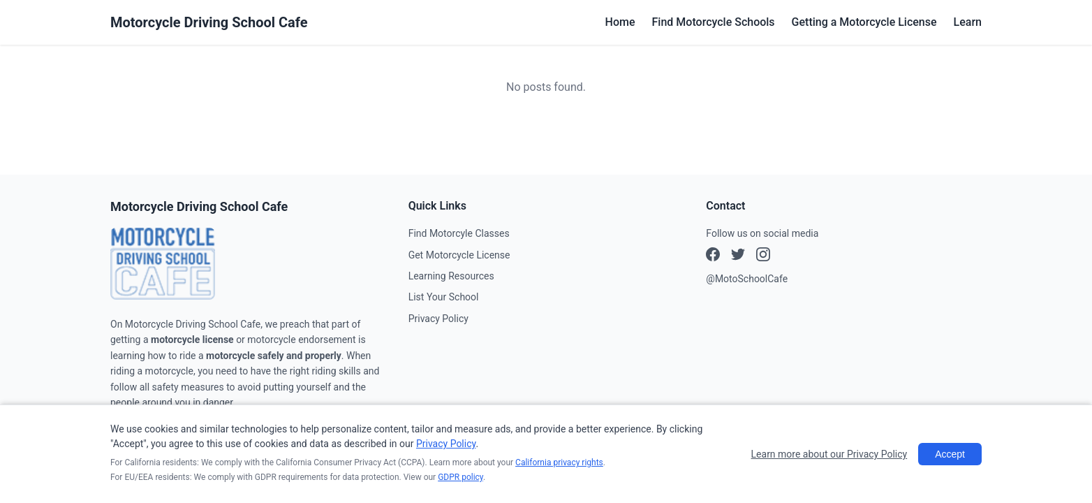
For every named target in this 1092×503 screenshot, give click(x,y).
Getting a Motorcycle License (864, 22)
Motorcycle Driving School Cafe (209, 22)
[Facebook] (713, 256)
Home (620, 22)
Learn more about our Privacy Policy (829, 454)
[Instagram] (738, 256)
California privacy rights (559, 462)
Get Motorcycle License (459, 255)
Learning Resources (451, 276)
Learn (968, 22)
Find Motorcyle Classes (459, 233)
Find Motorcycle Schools (713, 22)
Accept (950, 454)
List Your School (443, 296)
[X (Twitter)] (763, 256)
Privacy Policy (438, 318)
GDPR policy (460, 477)
